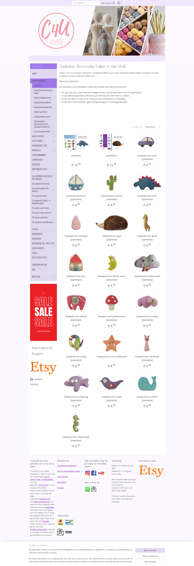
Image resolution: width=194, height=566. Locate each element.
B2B (33, 269)
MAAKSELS (43, 150)
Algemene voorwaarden (66, 465)
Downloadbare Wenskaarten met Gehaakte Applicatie (42, 124)
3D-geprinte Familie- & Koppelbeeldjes (41, 202)
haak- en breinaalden (44, 479)
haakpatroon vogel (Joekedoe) (111, 398)
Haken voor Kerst (40, 112)
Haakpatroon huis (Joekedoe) (76, 278)
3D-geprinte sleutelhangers (43, 222)
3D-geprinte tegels (39, 195)
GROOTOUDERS (38, 248)
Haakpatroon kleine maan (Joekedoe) (111, 278)
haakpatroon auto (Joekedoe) (147, 157)
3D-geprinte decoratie (40, 183)
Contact (60, 488)
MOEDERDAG (37, 234)
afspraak (45, 521)
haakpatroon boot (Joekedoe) (76, 197)
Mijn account (108, 2)
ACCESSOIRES (43, 141)
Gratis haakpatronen (44, 131)
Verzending (61, 482)
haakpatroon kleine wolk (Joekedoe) (147, 278)
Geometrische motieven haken (43, 91)
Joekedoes (38, 85)
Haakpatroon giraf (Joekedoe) (147, 237)
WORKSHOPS (37, 159)
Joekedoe (76, 155)
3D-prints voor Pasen (40, 208)
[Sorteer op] (152, 127)
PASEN (35, 229)
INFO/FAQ (43, 276)
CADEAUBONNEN (39, 155)
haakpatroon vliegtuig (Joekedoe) (76, 398)
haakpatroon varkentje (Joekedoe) (147, 358)
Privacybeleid (62, 476)
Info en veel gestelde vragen (68, 471)
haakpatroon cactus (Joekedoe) (111, 197)
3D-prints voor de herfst (41, 212)
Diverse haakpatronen (42, 97)
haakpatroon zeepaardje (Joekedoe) (76, 438)
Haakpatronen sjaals (42, 116)
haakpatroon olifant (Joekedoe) (76, 318)
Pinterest (34, 384)
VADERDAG (36, 238)
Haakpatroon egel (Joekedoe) (111, 237)
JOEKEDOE (36, 164)
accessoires (43, 485)
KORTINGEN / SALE (39, 169)
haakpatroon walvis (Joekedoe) (147, 398)
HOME (34, 73)
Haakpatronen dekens (42, 102)
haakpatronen (44, 499)
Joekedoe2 (111, 155)
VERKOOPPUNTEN (39, 264)
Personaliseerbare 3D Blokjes (43, 190)
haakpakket (49, 507)
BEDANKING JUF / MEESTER (43, 243)
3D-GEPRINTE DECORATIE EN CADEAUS (42, 177)
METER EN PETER (39, 257)
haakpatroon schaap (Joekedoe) (147, 318)
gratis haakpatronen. (42, 502)
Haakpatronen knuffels (43, 107)
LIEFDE (34, 253)
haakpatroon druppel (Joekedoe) (76, 237)
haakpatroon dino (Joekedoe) (147, 197)
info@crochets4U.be (39, 529)
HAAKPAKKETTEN (39, 145)
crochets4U (36, 379)
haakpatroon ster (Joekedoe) (111, 356)
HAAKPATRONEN (43, 81)
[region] (80, 555)
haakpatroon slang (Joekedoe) (76, 358)
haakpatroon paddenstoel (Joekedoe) (111, 318)
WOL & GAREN (43, 136)
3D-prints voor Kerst (40, 217)
